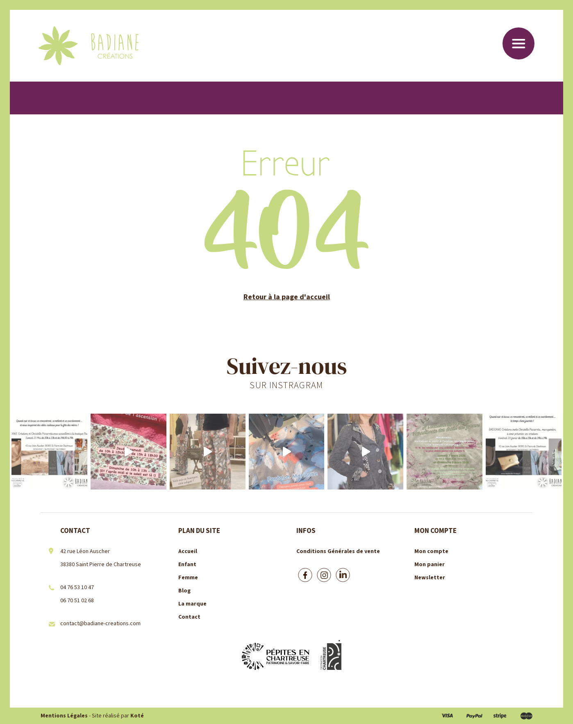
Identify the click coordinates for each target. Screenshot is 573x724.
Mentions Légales (64, 716)
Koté (137, 716)
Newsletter (429, 578)
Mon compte (431, 551)
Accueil (187, 551)
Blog (184, 591)
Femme (188, 578)
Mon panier (429, 564)
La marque (192, 604)
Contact (189, 617)
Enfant (187, 564)
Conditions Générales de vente (338, 551)
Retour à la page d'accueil (286, 297)
